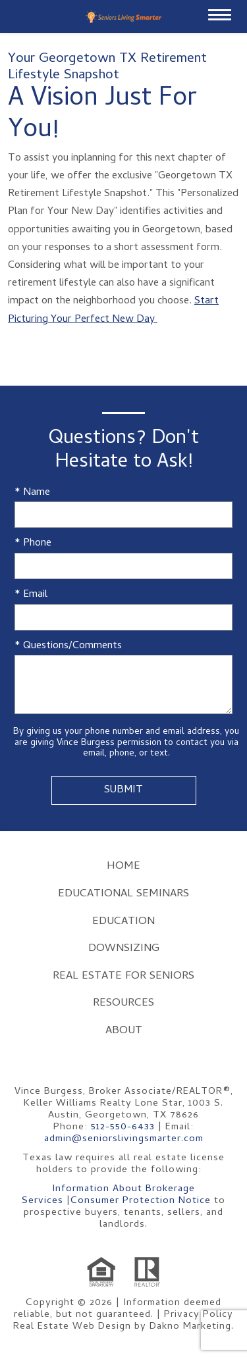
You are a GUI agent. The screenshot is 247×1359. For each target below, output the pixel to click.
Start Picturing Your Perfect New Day (113, 310)
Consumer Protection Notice (140, 1201)
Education (123, 922)
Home (123, 867)
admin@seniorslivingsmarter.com (124, 1139)
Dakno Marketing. (192, 1327)
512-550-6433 (123, 1127)
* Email (30, 595)
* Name (32, 493)
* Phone (32, 544)
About (123, 1031)
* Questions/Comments (68, 646)
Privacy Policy (198, 1315)
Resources (123, 1003)
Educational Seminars (123, 894)
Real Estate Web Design (72, 1327)
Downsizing (123, 949)
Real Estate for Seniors (123, 976)
